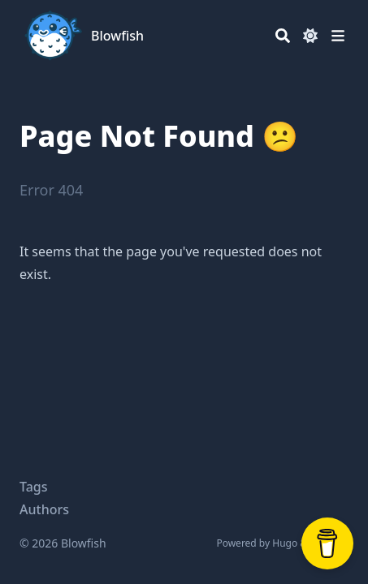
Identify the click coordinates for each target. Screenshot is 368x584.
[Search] (282, 35)
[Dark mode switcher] (310, 35)
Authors (44, 509)
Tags (33, 487)
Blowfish (117, 36)
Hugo (284, 543)
